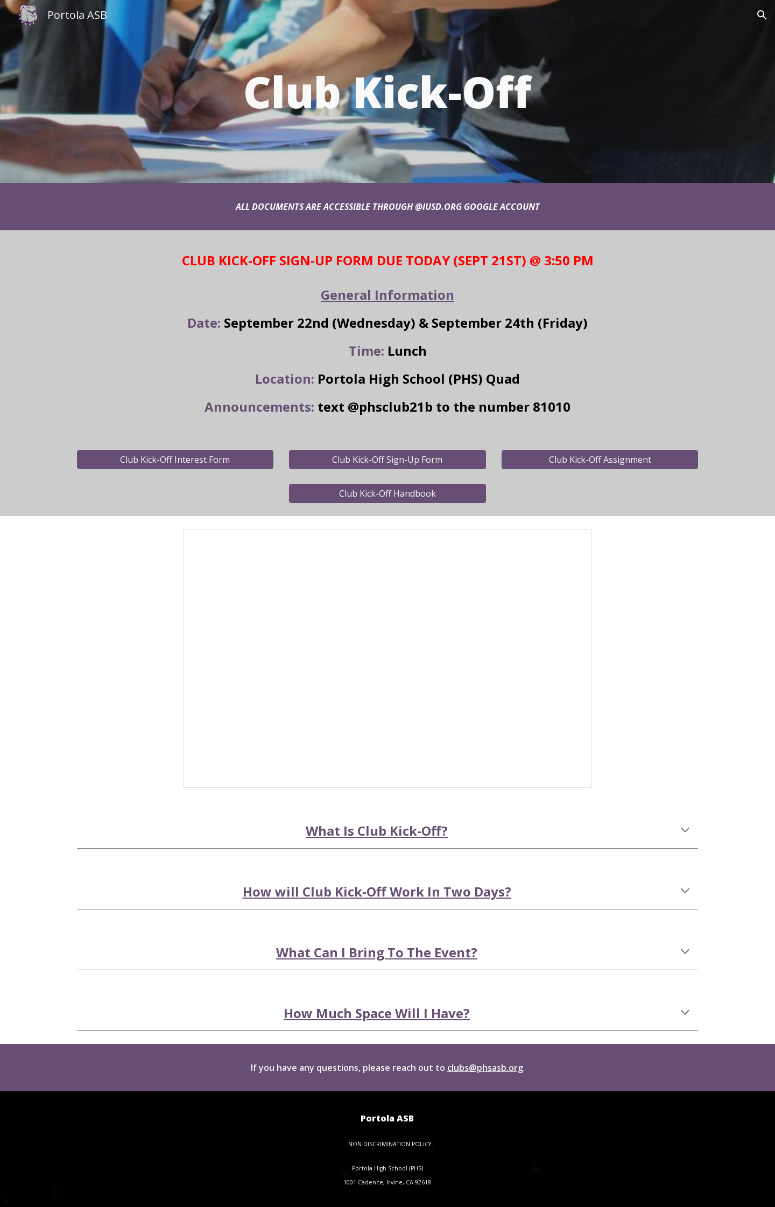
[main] (387, 91)
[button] (762, 15)
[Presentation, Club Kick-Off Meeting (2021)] (387, 658)
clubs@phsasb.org (485, 1068)
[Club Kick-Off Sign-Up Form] (387, 459)
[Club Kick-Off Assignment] (600, 459)
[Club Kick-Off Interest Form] (175, 459)
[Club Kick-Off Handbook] (387, 493)
